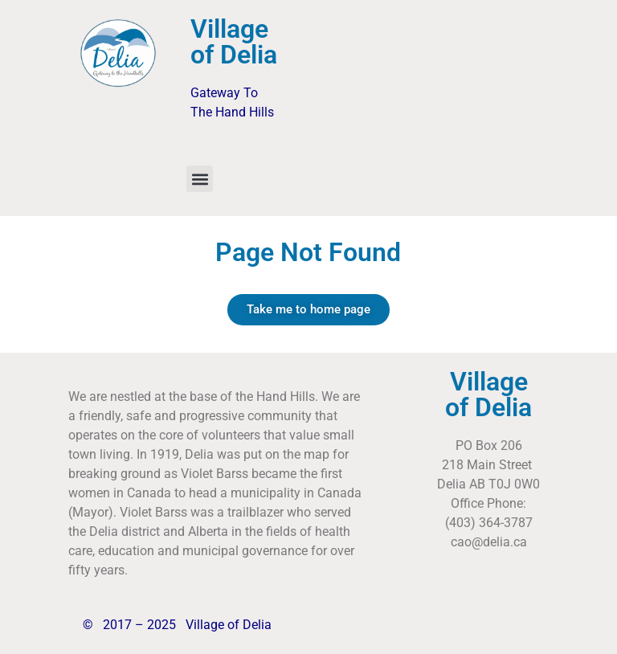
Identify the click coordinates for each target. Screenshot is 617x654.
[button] (199, 179)
